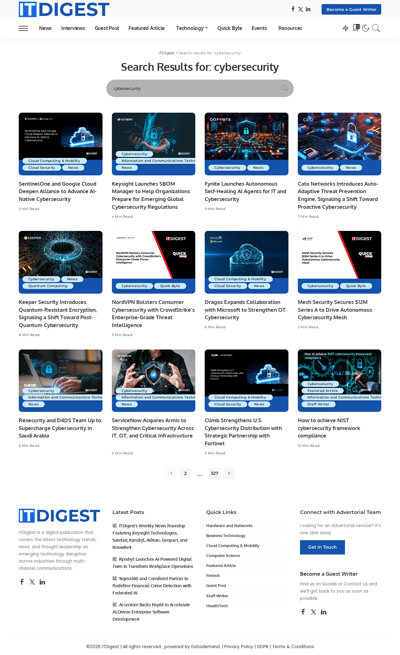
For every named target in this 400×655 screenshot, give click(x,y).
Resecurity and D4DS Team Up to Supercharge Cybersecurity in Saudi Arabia (60, 428)
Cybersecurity (135, 154)
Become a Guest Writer (351, 9)
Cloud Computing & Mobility (56, 161)
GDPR (262, 647)
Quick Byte (171, 286)
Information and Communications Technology (166, 161)
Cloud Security (42, 167)
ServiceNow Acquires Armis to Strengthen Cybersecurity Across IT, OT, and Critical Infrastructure (153, 428)
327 (214, 473)
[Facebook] (293, 9)
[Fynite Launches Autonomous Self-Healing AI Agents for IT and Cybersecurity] (246, 144)
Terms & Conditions (293, 647)
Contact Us (356, 584)
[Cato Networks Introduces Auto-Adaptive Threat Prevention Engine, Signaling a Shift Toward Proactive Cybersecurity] (340, 144)
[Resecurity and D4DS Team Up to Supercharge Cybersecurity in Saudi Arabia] (60, 380)
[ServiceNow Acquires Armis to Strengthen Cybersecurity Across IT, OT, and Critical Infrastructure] (154, 380)
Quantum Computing (49, 286)
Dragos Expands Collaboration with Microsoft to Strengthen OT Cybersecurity (245, 309)
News (74, 167)
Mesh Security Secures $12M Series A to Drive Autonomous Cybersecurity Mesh (335, 309)
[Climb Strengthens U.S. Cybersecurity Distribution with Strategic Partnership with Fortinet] (246, 380)
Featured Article (323, 390)
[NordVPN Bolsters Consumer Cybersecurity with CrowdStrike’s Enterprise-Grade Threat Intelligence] (154, 262)
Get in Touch (322, 547)
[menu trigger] (26, 28)
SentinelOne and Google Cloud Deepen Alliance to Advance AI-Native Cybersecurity (58, 191)
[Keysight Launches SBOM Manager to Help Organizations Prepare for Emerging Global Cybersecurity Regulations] (154, 144)
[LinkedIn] (308, 9)
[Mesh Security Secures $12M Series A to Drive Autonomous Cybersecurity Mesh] (340, 262)
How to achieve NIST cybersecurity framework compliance (329, 428)
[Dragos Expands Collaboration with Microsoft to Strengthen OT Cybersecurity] (246, 262)
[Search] (376, 28)
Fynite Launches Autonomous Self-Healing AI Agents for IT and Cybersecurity (245, 191)
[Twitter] (300, 9)
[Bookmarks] (356, 28)
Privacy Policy (238, 647)
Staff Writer (319, 404)
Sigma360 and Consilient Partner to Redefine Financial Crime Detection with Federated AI (152, 585)
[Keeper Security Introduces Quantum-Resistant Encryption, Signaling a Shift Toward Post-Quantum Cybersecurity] (60, 262)
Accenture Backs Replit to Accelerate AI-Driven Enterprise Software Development (151, 612)
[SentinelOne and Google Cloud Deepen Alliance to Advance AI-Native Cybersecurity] (60, 144)
